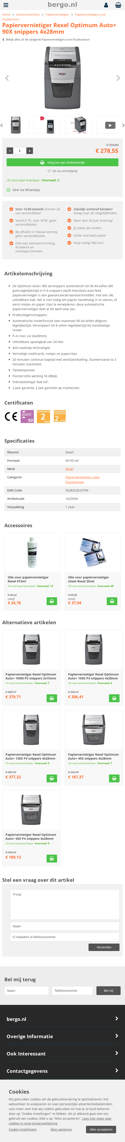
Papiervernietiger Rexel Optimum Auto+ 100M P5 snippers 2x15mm (30, 676)
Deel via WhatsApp (23, 190)
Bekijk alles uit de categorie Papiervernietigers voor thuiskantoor (46, 39)
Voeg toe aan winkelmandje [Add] (62, 162)
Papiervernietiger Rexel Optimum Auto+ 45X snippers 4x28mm (93, 756)
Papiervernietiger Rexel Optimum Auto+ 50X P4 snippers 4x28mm (30, 837)
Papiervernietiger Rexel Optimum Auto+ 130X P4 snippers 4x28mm (30, 756)
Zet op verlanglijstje (63, 171)
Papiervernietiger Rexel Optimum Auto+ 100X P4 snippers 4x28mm (93, 676)
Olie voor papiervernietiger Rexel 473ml (28, 579)
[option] (62, 78)
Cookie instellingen (23, 1129)
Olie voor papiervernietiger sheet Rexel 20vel (88, 579)
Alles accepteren (101, 1129)
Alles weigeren (61, 1129)
